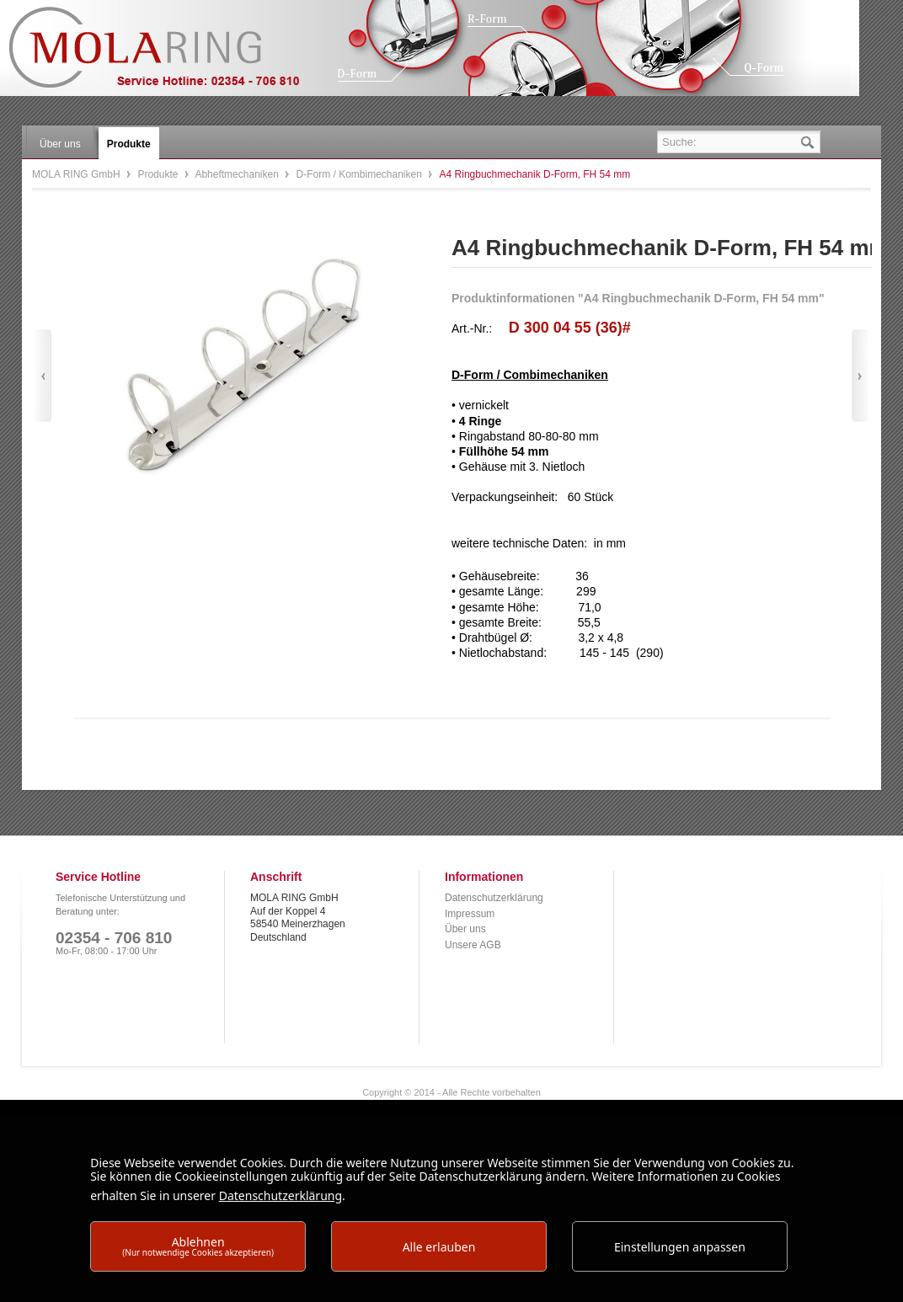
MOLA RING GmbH (166, 55)
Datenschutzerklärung (494, 898)
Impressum (469, 914)
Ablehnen (198, 1246)
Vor (860, 376)
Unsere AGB (473, 945)
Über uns (465, 929)
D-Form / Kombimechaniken (361, 174)
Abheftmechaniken (238, 174)
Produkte (158, 174)
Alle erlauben (439, 1247)
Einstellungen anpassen (679, 1247)
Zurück (43, 376)
